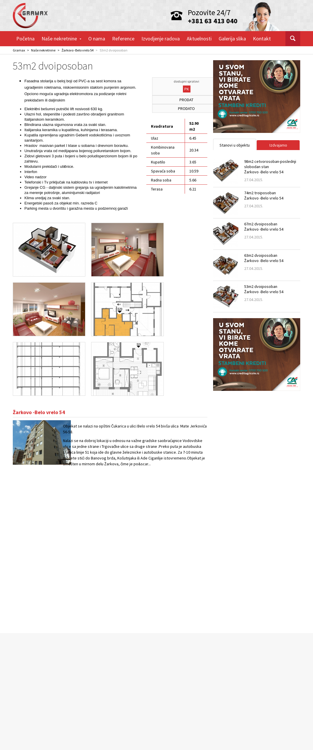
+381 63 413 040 (213, 20)
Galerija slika (232, 38)
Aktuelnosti (199, 38)
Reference (123, 38)
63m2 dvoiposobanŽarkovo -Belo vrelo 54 (263, 258)
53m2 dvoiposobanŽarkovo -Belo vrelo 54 (263, 289)
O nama (96, 38)
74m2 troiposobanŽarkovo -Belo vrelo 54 (263, 195)
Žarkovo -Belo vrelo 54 (77, 50)
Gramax (19, 50)
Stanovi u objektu (235, 145)
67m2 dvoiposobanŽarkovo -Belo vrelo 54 (263, 226)
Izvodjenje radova (160, 38)
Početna (25, 38)
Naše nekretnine (61, 38)
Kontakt (262, 38)
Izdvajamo (278, 145)
